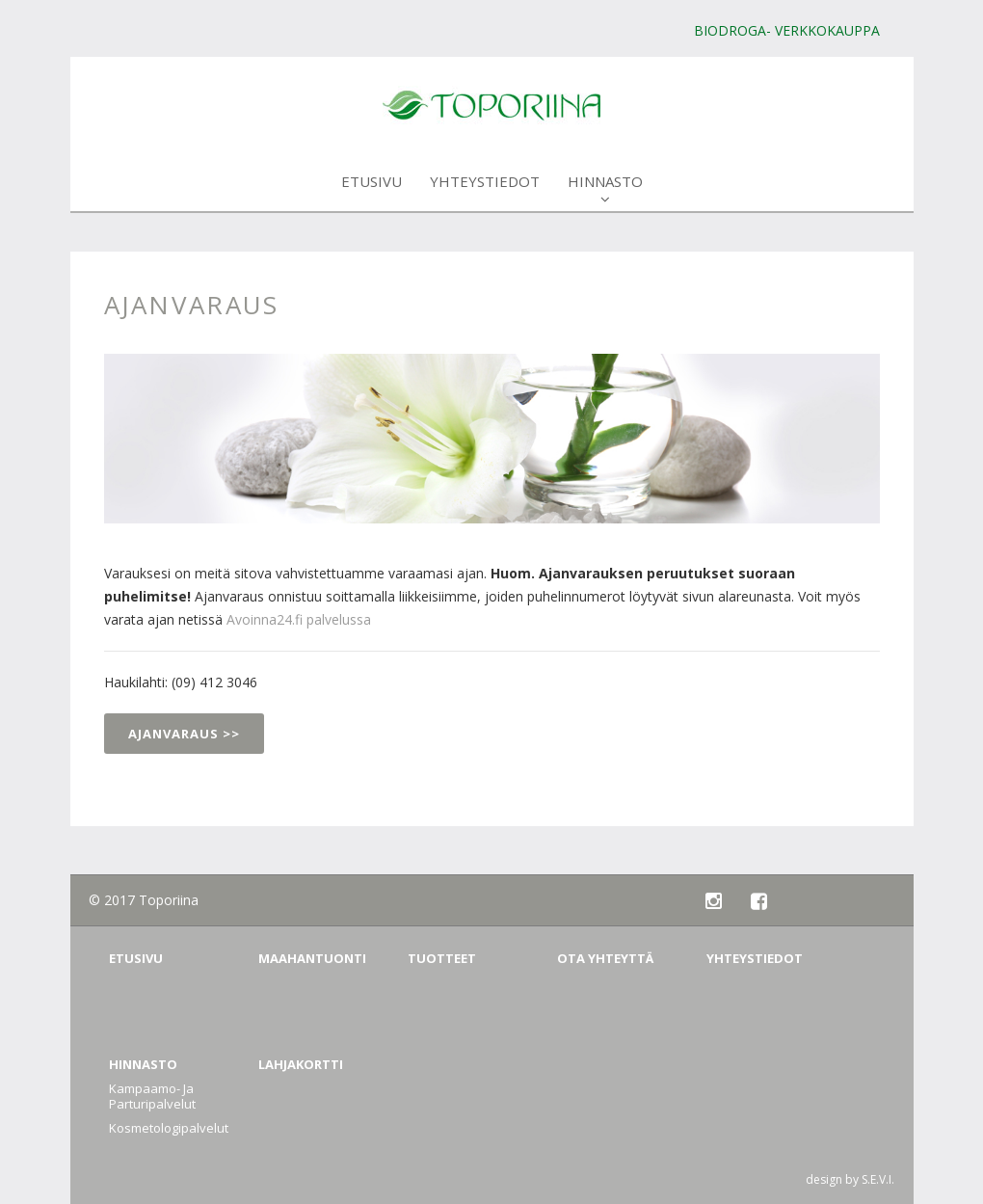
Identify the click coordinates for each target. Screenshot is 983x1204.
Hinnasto (605, 189)
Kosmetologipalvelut (168, 1128)
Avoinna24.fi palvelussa (297, 619)
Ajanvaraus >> (184, 733)
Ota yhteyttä (605, 958)
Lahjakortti (300, 1064)
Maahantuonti (312, 958)
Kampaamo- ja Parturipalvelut (152, 1096)
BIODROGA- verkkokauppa (787, 30)
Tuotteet (442, 958)
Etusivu (371, 189)
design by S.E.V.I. (850, 1179)
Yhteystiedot (484, 189)
